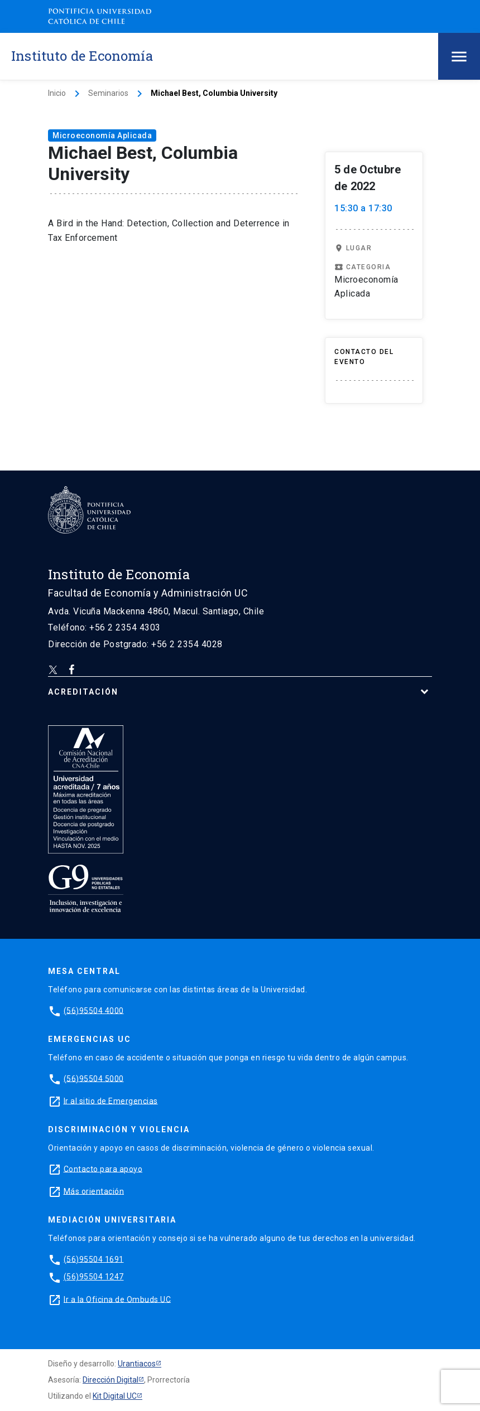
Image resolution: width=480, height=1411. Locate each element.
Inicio (57, 93)
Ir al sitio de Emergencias (111, 1100)
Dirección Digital (110, 1379)
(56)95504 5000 (94, 1078)
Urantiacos (137, 1363)
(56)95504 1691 (94, 1258)
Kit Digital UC (115, 1395)
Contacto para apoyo (103, 1168)
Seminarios (108, 93)
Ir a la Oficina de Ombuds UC (117, 1298)
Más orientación (94, 1190)
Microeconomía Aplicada (102, 135)
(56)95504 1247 (94, 1277)
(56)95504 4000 (94, 1010)
